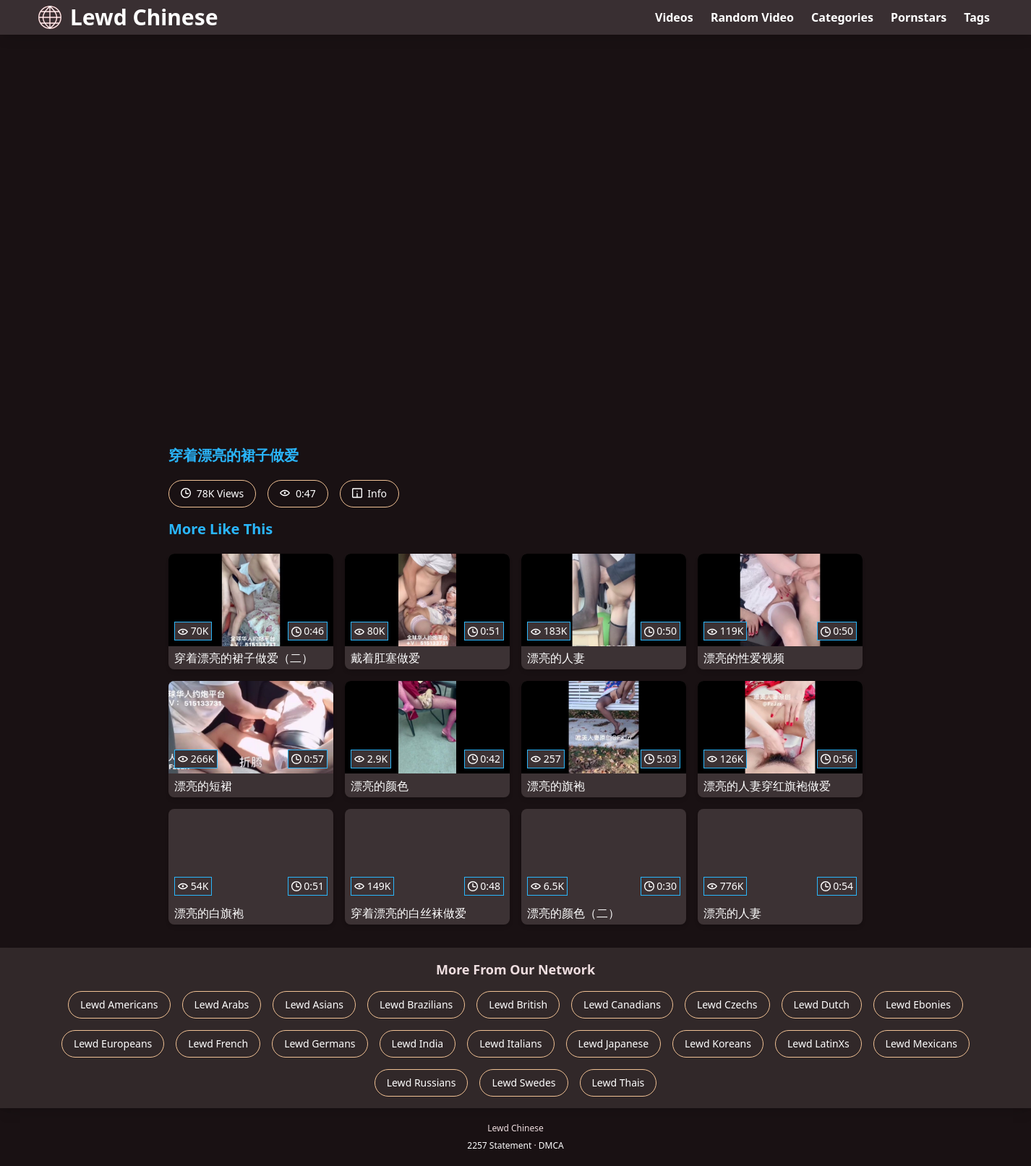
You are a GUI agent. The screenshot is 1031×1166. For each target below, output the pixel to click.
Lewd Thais (618, 1082)
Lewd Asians (314, 1004)
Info (369, 493)
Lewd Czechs (727, 1004)
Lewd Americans (119, 1004)
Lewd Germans (319, 1043)
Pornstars (918, 17)
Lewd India (418, 1043)
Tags (977, 17)
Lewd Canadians (622, 1004)
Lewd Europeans (113, 1043)
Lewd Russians (421, 1082)
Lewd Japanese (613, 1043)
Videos (674, 17)
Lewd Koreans (718, 1043)
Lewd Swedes (523, 1082)
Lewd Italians (510, 1043)
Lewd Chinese (128, 17)
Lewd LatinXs (818, 1043)
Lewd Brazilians (416, 1004)
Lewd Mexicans (921, 1043)
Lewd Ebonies (918, 1004)
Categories (842, 17)
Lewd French (218, 1043)
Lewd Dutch (822, 1004)
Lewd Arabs (221, 1004)
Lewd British (518, 1004)
